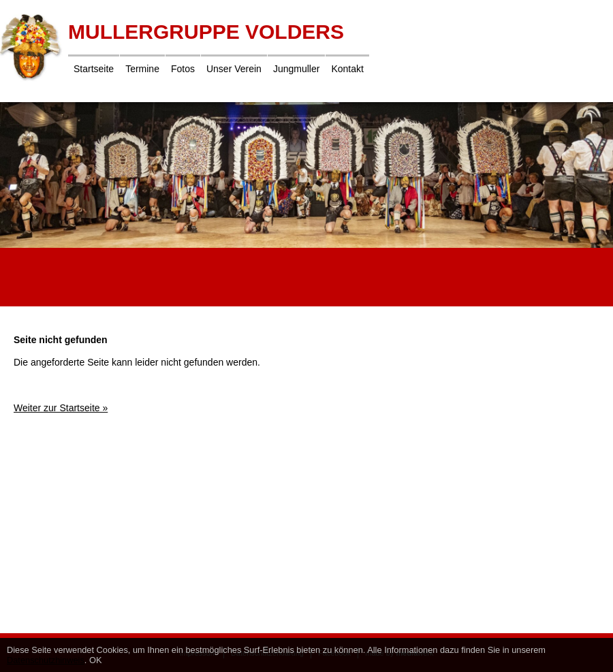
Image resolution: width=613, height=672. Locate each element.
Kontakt (347, 68)
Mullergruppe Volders (206, 31)
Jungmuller (296, 68)
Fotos (183, 68)
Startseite (94, 68)
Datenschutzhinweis (45, 660)
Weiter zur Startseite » (61, 407)
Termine (142, 68)
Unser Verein (234, 68)
